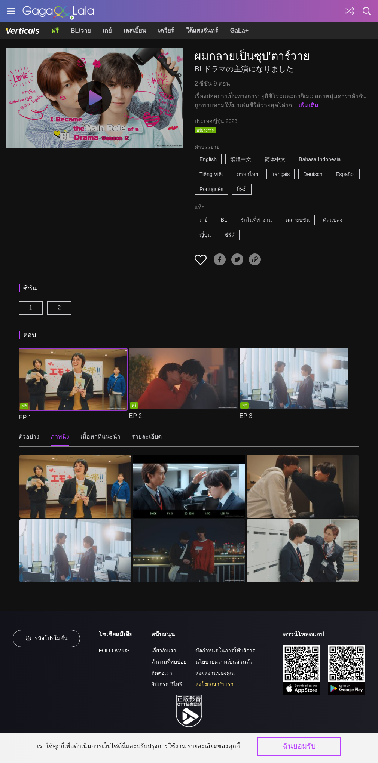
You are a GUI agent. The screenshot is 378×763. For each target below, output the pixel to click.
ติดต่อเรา (161, 673)
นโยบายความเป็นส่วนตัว (224, 662)
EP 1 (25, 417)
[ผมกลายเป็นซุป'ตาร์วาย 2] (189, 486)
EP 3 (246, 416)
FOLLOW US (114, 650)
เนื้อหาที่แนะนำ (100, 436)
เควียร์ (166, 30)
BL (224, 220)
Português (211, 189)
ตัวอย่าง (29, 436)
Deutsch (312, 174)
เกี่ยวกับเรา (163, 650)
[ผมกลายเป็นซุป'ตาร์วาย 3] (303, 486)
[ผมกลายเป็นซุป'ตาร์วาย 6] (303, 550)
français (280, 174)
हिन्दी (242, 189)
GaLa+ (239, 30)
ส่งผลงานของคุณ (215, 673)
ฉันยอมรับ (299, 746)
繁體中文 (240, 159)
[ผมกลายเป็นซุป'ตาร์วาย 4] (75, 550)
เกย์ (107, 30)
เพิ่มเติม (308, 105)
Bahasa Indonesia (320, 159)
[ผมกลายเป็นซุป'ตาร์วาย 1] (75, 486)
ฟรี (55, 30)
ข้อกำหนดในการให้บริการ (225, 650)
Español (345, 174)
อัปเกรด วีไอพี (166, 684)
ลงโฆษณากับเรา (214, 684)
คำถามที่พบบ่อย (168, 662)
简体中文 (275, 159)
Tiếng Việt (211, 174)
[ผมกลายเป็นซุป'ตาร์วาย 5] (189, 550)
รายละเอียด (147, 436)
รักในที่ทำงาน (256, 220)
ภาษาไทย (247, 174)
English (208, 159)
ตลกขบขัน (298, 220)
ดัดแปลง (332, 220)
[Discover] (349, 11)
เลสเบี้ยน (135, 30)
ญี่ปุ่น (205, 235)
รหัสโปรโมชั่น (46, 638)
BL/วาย (81, 30)
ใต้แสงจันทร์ (202, 30)
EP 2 (135, 416)
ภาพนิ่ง (60, 436)
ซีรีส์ (230, 235)
